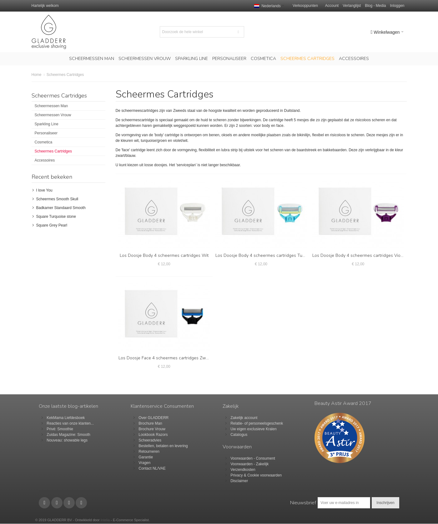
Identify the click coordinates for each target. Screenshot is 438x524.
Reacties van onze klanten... (70, 423)
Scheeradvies (149, 440)
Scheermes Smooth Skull (57, 199)
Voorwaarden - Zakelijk (249, 464)
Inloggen (397, 5)
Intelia (105, 520)
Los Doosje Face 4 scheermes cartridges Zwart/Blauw (172, 358)
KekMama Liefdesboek (66, 418)
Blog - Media (375, 5)
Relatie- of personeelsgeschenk (256, 423)
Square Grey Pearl (51, 225)
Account (332, 5)
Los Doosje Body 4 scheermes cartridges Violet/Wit (363, 255)
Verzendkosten (242, 469)
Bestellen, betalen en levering (163, 446)
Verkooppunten (305, 5)
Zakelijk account (243, 418)
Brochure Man (150, 423)
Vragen (144, 463)
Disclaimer (239, 481)
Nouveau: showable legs (67, 440)
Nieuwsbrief (303, 502)
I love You (44, 190)
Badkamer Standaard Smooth (61, 208)
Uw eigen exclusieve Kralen (253, 429)
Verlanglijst (352, 5)
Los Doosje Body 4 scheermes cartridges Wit (164, 255)
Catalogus (238, 434)
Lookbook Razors (153, 434)
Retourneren (148, 451)
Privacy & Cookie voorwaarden (256, 475)
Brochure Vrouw (151, 429)
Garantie (145, 457)
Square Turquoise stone (56, 216)
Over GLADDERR (153, 418)
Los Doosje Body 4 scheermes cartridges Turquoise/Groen (272, 255)
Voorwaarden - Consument (252, 458)
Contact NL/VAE (151, 468)
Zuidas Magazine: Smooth (68, 434)
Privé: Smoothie (60, 429)
